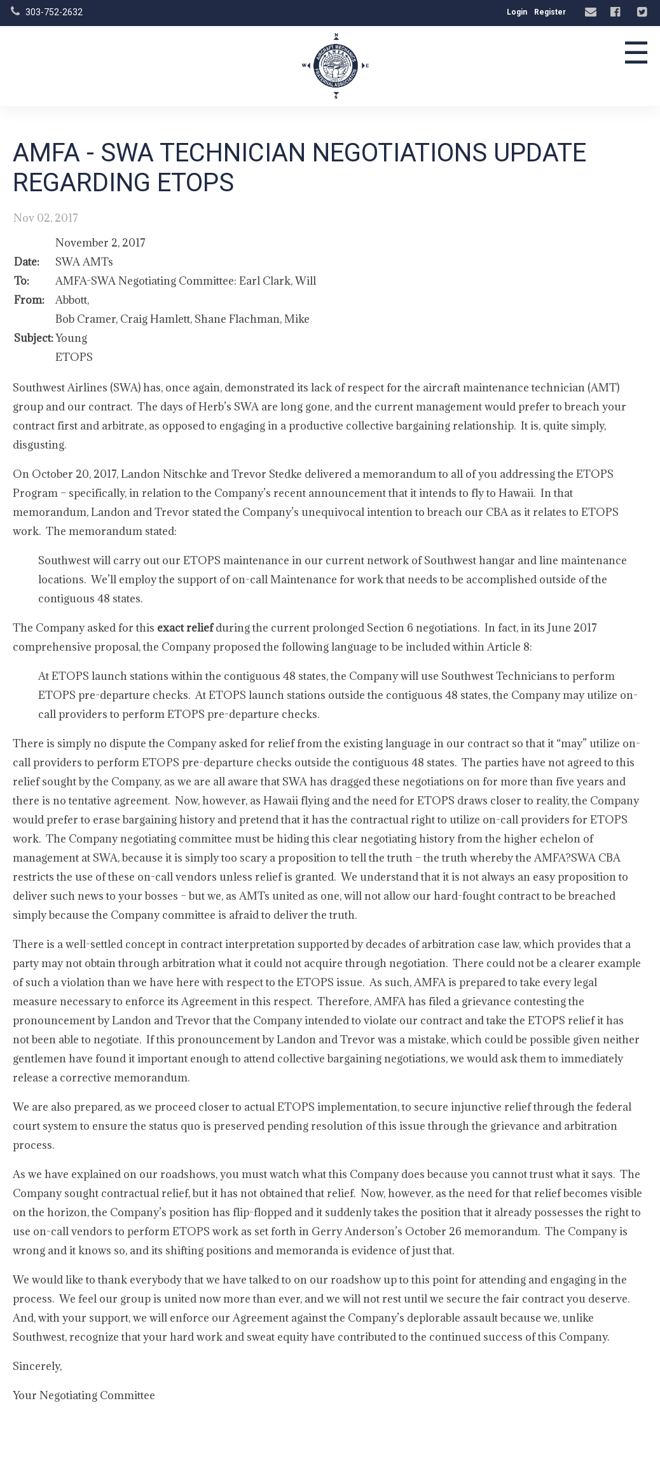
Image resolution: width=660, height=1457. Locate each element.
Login (517, 12)
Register (550, 12)
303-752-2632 (54, 12)
